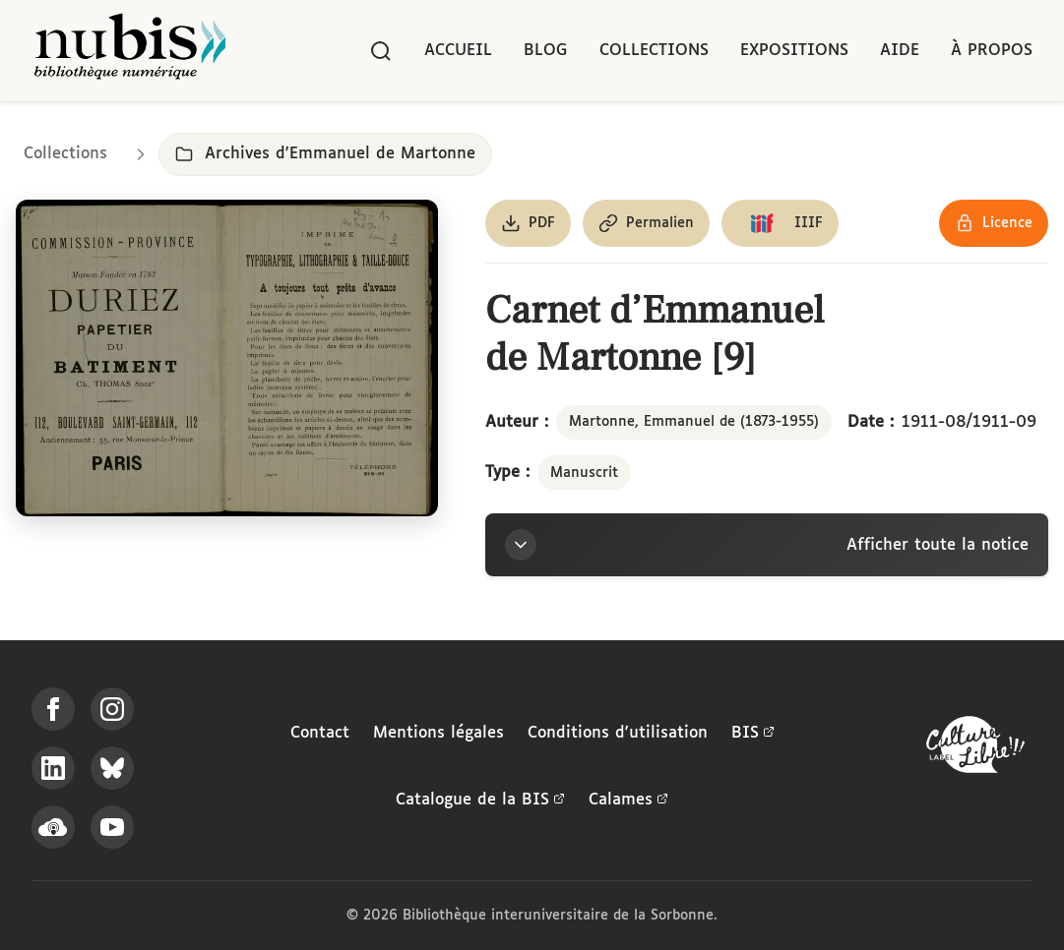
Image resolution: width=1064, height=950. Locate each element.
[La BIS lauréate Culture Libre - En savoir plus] (975, 748)
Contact (319, 733)
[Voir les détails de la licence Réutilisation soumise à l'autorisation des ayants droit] (993, 223)
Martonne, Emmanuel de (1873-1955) (694, 422)
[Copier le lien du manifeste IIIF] (780, 223)
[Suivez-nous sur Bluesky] (112, 768)
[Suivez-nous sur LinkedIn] (53, 768)
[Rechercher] (381, 51)
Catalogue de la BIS (480, 800)
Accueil (458, 50)
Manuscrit (584, 473)
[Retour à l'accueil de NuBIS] (129, 50)
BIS (753, 733)
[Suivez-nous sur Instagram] (112, 709)
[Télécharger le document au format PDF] (528, 223)
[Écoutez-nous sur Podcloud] (53, 827)
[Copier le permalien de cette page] (646, 223)
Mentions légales (438, 733)
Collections (654, 50)
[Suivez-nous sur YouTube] (112, 827)
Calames (628, 800)
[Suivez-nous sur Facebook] (53, 709)
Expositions (794, 50)
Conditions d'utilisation (618, 733)
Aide (899, 50)
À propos (992, 50)
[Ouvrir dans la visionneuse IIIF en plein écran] (227, 358)
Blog (546, 50)
